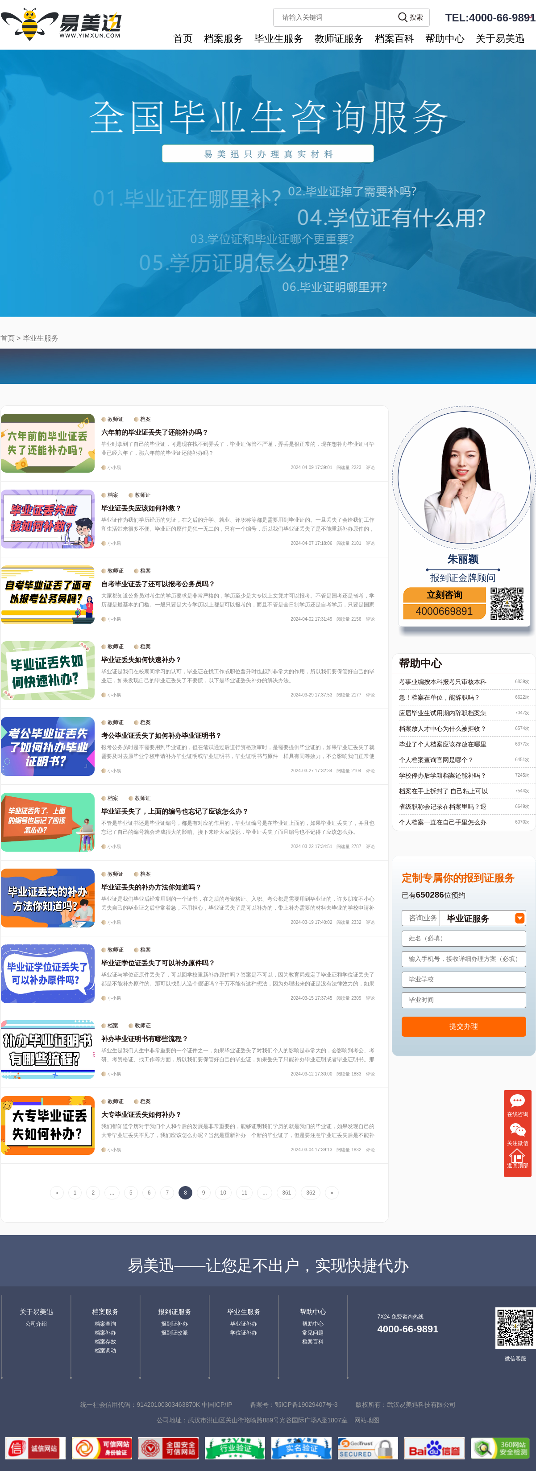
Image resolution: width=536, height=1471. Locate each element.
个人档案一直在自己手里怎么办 (442, 822)
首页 (183, 38)
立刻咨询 (444, 595)
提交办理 (463, 1026)
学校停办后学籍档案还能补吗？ (442, 775)
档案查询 (105, 1324)
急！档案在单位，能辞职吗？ (439, 697)
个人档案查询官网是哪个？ (436, 759)
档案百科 (394, 38)
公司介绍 (36, 1324)
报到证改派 (174, 1333)
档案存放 (105, 1342)
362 (310, 1193)
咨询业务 (423, 918)
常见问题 (313, 1333)
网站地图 (366, 1420)
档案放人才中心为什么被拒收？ (442, 728)
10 (223, 1193)
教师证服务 (339, 38)
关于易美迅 (500, 38)
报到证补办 (174, 1324)
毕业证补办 (243, 1324)
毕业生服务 (278, 38)
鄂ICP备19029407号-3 (306, 1404)
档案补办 (105, 1333)
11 (244, 1193)
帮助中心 (445, 38)
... (112, 1193)
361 (286, 1193)
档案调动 (105, 1350)
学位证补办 (243, 1333)
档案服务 (223, 38)
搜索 (416, 17)
